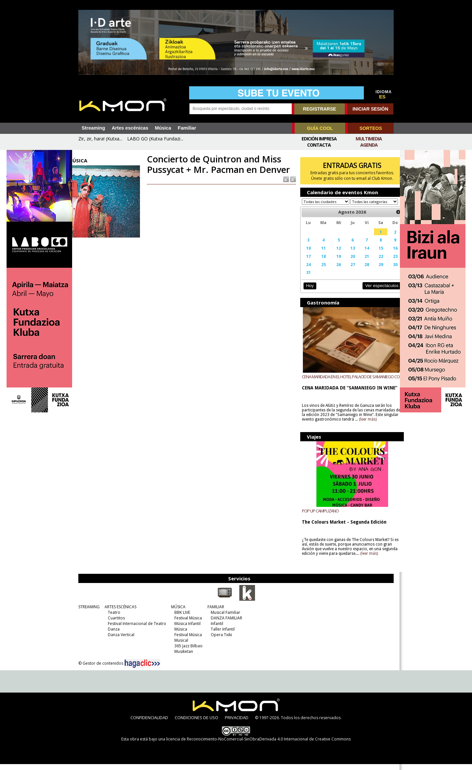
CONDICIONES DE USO (196, 723)
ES (382, 96)
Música (163, 128)
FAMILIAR (214, 612)
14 (360, 254)
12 (333, 254)
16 (386, 254)
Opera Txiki (219, 640)
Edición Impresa (319, 138)
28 (360, 270)
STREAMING (87, 612)
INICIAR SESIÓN (370, 109)
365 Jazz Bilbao (187, 652)
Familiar (187, 128)
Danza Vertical (119, 640)
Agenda (369, 145)
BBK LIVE (180, 618)
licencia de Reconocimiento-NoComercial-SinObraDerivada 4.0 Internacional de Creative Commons (258, 745)
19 (333, 262)
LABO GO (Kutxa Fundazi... (155, 138)
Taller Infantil (221, 635)
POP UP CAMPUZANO (317, 517)
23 (386, 262)
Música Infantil (186, 629)
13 (346, 254)
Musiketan (182, 657)
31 (305, 278)
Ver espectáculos (373, 291)
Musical (180, 646)
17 (305, 262)
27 (346, 270)
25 (319, 270)
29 (373, 270)
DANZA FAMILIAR (225, 624)
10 (305, 254)
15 (373, 254)
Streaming (93, 128)
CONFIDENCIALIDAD (149, 723)
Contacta (319, 145)
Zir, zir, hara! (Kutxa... (100, 138)
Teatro (112, 618)
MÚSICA (176, 612)
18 (319, 262)
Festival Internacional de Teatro (135, 629)
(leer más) (380, 425)
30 (386, 270)
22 (373, 262)
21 (360, 262)
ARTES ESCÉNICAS (119, 612)
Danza (112, 635)
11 (319, 254)
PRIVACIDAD (236, 723)
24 (305, 270)
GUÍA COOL (320, 128)
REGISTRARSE (319, 109)
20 (346, 262)
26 (333, 270)
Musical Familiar (224, 618)
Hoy (306, 291)
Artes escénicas (130, 128)
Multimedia (369, 138)
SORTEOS (371, 128)
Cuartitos (114, 624)
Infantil (215, 629)
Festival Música (186, 624)
